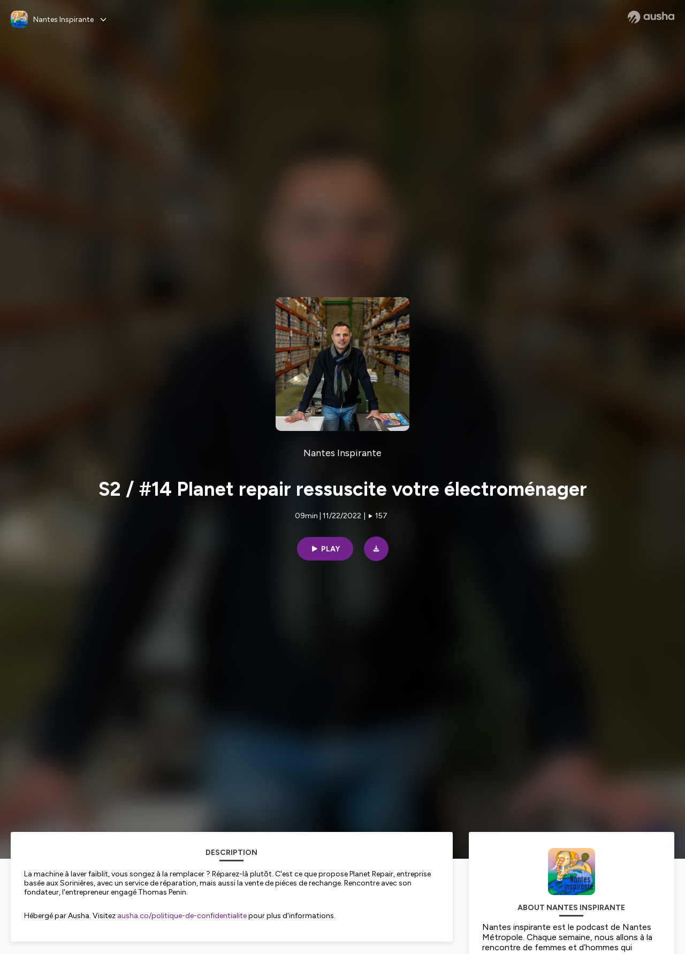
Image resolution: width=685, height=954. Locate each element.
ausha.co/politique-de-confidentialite (182, 915)
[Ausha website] (651, 17)
